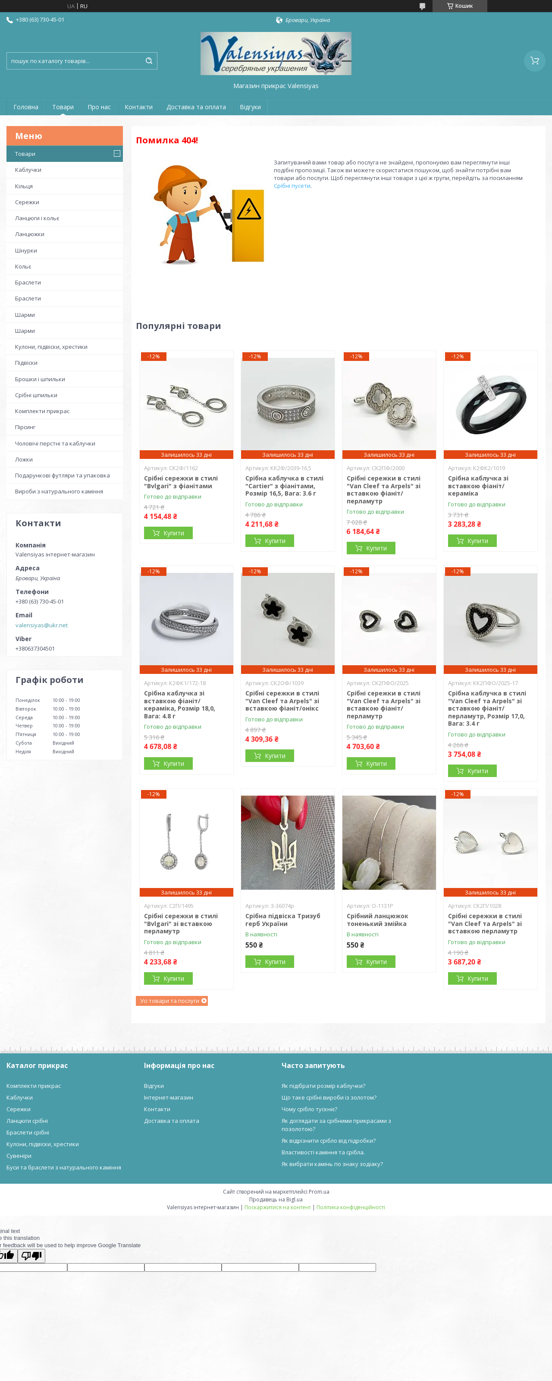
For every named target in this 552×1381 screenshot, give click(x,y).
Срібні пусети (292, 186)
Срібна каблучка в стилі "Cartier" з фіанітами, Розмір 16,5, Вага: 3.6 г (284, 485)
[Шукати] (148, 61)
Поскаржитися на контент (278, 1207)
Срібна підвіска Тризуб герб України (282, 920)
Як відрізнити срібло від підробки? (329, 1140)
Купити (173, 533)
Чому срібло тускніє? (309, 1109)
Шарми (25, 315)
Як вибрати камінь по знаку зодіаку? (332, 1164)
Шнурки (26, 250)
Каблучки (28, 170)
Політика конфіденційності (351, 1207)
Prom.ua (319, 1191)
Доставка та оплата (196, 107)
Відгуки (250, 107)
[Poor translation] (31, 1256)
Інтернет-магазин (168, 1097)
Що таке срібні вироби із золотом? (329, 1097)
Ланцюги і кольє (37, 218)
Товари (63, 107)
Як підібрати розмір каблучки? (323, 1086)
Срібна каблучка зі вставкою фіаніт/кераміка (478, 485)
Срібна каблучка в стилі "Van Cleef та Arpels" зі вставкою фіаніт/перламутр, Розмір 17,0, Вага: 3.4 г (487, 708)
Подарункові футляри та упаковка (62, 475)
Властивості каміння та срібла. (323, 1152)
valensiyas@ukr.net (42, 625)
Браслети (28, 282)
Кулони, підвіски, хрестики (51, 347)
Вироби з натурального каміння (59, 491)
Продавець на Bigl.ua (276, 1199)
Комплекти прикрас (42, 411)
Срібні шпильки (36, 395)
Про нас (99, 107)
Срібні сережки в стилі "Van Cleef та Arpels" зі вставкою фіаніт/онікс (282, 700)
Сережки (27, 202)
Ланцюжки (29, 234)
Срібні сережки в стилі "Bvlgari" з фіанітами (181, 482)
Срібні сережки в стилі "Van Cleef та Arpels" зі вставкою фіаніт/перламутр (383, 489)
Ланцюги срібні (27, 1121)
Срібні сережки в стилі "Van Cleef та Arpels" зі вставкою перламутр (485, 923)
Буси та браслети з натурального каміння (63, 1167)
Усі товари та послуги (169, 1001)
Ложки (24, 459)
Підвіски (26, 363)
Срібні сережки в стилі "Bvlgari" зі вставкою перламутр (181, 923)
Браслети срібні (27, 1132)
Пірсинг (25, 427)
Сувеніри (18, 1156)
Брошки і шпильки (40, 379)
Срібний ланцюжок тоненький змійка (377, 920)
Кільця (24, 186)
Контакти (139, 107)
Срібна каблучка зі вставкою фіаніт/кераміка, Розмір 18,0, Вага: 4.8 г (179, 704)
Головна (25, 107)
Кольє (23, 266)
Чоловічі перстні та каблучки (55, 443)
